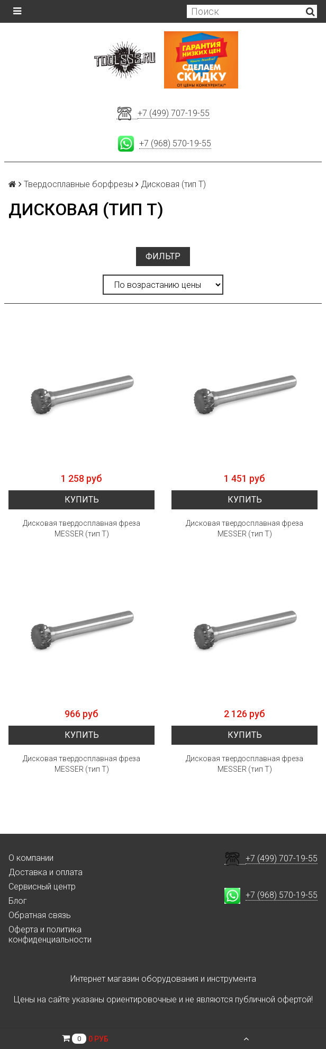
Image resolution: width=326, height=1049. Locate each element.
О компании (30, 858)
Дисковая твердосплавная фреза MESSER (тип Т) (81, 528)
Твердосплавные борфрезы (78, 184)
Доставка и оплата (45, 872)
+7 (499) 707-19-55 (174, 113)
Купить (82, 500)
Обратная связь (39, 915)
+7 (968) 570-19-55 (175, 143)
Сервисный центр (42, 886)
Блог (17, 901)
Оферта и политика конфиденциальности (50, 934)
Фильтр (163, 256)
